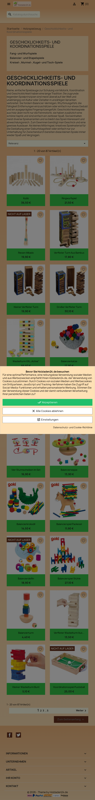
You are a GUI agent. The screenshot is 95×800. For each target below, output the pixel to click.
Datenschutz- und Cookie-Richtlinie (72, 427)
